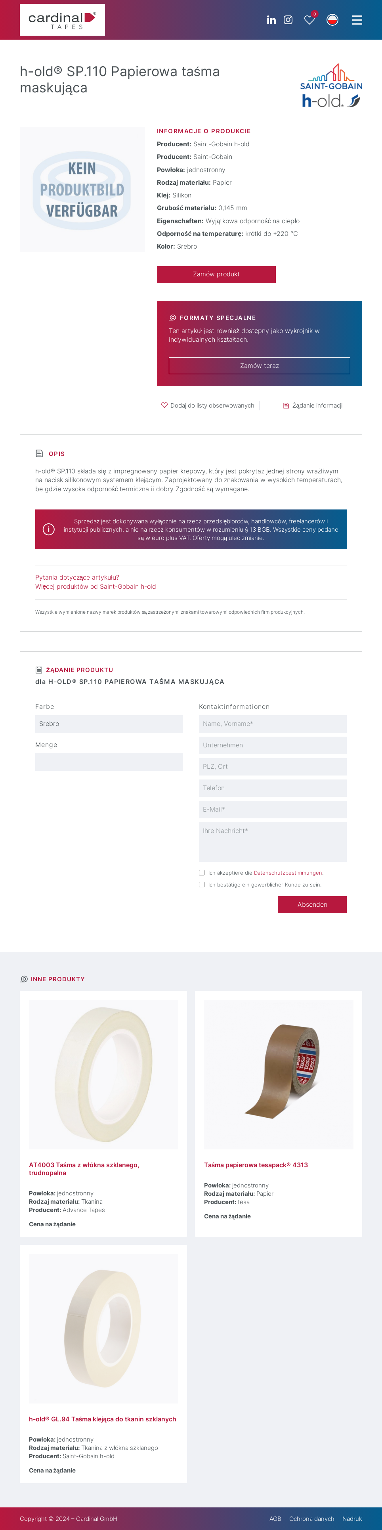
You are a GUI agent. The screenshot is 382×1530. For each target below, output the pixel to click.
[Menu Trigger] (357, 20)
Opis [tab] (55, 454)
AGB (275, 1518)
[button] (332, 20)
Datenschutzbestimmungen (288, 872)
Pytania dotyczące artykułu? (77, 577)
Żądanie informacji (317, 405)
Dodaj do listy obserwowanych (212, 405)
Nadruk (352, 1518)
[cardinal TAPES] (62, 20)
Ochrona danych (311, 1518)
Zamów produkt (216, 274)
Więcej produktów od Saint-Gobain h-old (96, 586)
